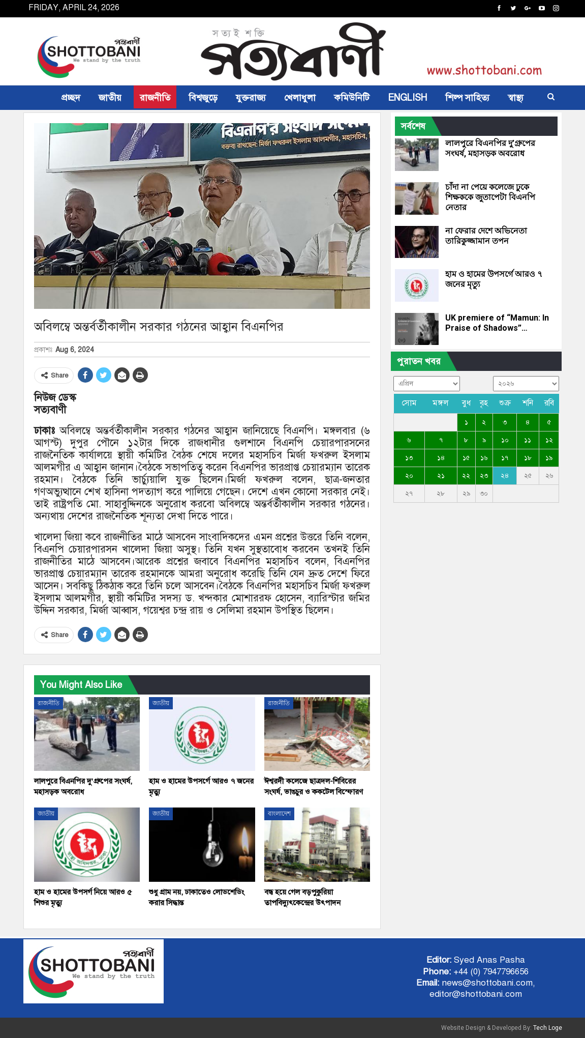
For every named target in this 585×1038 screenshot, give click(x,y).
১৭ (504, 458)
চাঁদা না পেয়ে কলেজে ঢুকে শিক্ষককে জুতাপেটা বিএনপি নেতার (490, 197)
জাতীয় (110, 97)
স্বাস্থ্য (516, 97)
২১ (441, 476)
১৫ (466, 458)
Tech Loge (547, 1027)
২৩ (484, 476)
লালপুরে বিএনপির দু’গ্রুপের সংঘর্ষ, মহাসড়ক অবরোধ (490, 148)
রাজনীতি (155, 97)
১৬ (483, 458)
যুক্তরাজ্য (251, 97)
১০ (505, 440)
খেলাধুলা (300, 97)
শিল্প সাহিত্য (467, 97)
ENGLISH (407, 97)
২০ (409, 476)
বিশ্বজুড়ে (203, 97)
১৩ (409, 458)
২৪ (505, 476)
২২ (466, 476)
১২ (549, 440)
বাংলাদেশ (279, 813)
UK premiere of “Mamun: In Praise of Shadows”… (497, 323)
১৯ (548, 458)
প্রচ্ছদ (70, 97)
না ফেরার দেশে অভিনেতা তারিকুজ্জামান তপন (486, 236)
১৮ (528, 458)
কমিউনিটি (352, 97)
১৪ (441, 458)
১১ (527, 440)
